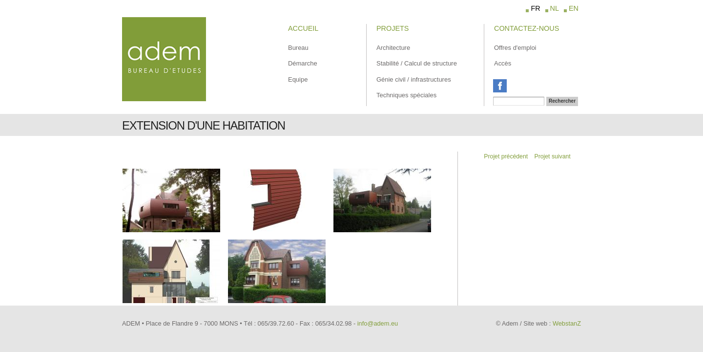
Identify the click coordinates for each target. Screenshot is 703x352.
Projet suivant (553, 156)
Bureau (298, 47)
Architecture (393, 47)
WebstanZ (567, 323)
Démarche (302, 63)
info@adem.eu (377, 323)
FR (535, 8)
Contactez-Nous (526, 28)
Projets (392, 28)
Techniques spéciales (406, 95)
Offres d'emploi (515, 47)
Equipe (298, 79)
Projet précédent (506, 156)
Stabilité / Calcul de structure (416, 63)
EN (574, 8)
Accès (502, 63)
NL (554, 8)
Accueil (303, 28)
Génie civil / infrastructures (413, 79)
